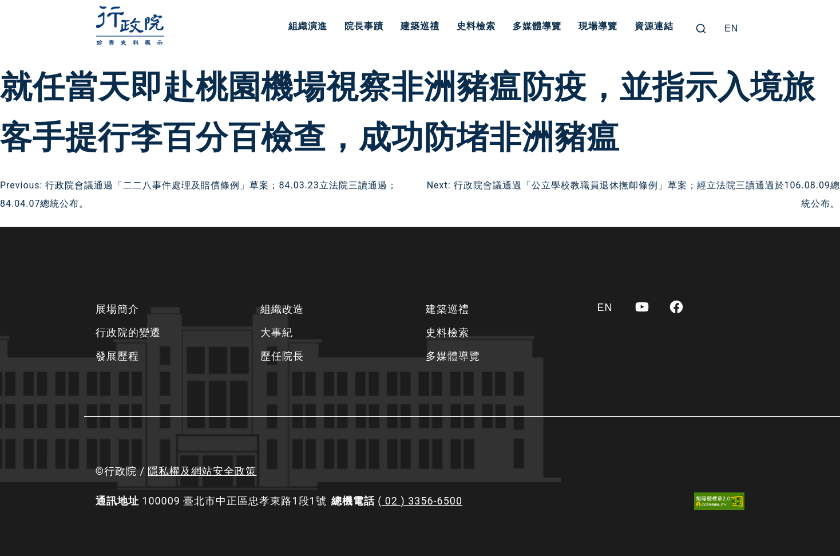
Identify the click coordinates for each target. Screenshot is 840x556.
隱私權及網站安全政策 (202, 471)
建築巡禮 (421, 28)
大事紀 (276, 332)
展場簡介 (117, 309)
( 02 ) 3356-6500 (420, 501)
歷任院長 (282, 356)
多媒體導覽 (538, 28)
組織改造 (282, 309)
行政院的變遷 (128, 332)
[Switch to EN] (731, 29)
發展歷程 (117, 356)
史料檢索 (477, 28)
